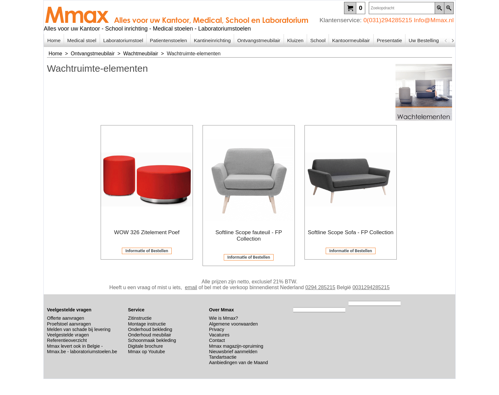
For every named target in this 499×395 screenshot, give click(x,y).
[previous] (446, 40)
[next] (452, 40)
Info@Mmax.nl (434, 20)
